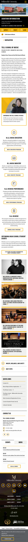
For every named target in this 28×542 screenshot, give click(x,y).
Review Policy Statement (7, 535)
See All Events (14, 466)
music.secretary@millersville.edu (14, 430)
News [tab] (20, 442)
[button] (14, 105)
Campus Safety (11, 502)
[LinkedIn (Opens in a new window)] (14, 491)
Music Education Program (14, 149)
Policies (18, 496)
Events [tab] (7, 442)
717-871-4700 (9, 428)
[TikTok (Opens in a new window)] (19, 485)
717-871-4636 (14, 508)
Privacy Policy (9, 528)
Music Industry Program (14, 175)
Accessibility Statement (19, 528)
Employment (10, 496)
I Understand (7, 539)
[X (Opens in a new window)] (8, 485)
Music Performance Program (14, 202)
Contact (19, 502)
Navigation (9, 40)
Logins (19, 499)
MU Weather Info (14, 516)
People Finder (11, 499)
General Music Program (14, 229)
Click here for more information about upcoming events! (14, 252)
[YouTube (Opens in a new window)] (25, 485)
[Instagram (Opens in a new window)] (14, 485)
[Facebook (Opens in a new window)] (3, 485)
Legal (3, 528)
